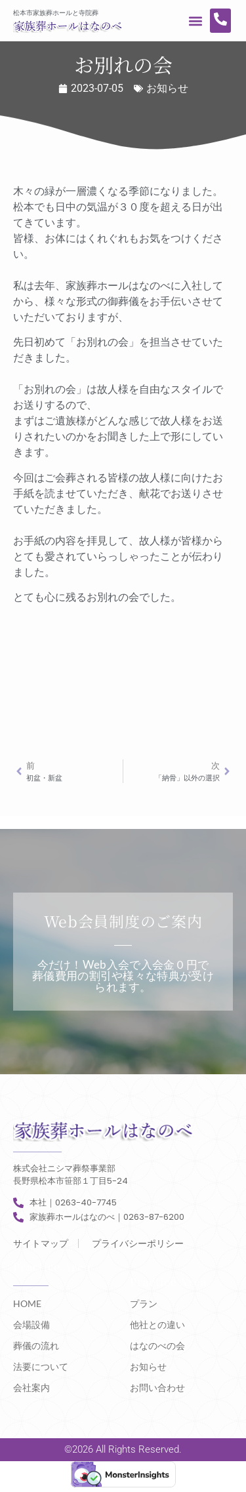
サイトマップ (40, 1243)
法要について (40, 1366)
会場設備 (31, 1324)
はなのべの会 (157, 1345)
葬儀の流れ (36, 1345)
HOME (27, 1303)
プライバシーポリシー (138, 1243)
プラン (143, 1303)
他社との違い (157, 1324)
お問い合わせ (157, 1387)
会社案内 (31, 1387)
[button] (196, 20)
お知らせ (167, 88)
